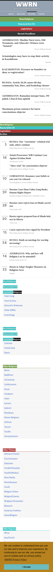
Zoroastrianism (11, 436)
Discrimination (11, 459)
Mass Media (9, 477)
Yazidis (7, 431)
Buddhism (8, 375)
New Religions (26, 19)
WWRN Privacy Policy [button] (16, 559)
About (11, 14)
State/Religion (10, 515)
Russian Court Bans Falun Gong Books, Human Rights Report (28, 191)
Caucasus (8, 343)
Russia (7, 353)
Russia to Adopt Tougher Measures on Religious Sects (27, 268)
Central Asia (9, 348)
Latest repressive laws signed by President (29, 230)
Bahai (7, 370)
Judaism (7, 408)
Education (8, 463)
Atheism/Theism (11, 454)
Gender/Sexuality (12, 468)
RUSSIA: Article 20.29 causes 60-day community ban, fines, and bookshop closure (25, 84)
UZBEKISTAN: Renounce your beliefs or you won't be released (29, 177)
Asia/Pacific (9, 538)
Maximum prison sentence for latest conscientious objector (21, 110)
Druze (7, 389)
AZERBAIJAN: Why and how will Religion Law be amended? (26, 255)
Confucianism (10, 384)
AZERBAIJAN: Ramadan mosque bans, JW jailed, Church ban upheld (25, 97)
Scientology (9, 315)
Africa (6, 533)
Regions (31, 14)
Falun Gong (9, 296)
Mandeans (9, 413)
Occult (7, 487)
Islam (6, 398)
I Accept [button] (26, 567)
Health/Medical (11, 473)
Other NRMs (10, 310)
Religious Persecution (13, 501)
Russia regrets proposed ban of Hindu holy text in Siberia (30, 218)
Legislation (26, 29)
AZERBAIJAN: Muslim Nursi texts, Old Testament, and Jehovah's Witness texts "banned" (23, 43)
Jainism (7, 403)
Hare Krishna (10, 301)
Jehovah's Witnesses (13, 305)
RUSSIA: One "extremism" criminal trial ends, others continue (29, 143)
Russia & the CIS (26, 24)
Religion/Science (11, 496)
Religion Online (11, 492)
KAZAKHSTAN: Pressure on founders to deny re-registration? (24, 71)
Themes (41, 14)
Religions (21, 14)
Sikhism (8, 422)
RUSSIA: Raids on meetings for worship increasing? (28, 241)
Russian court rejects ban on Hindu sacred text (29, 204)
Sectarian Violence (12, 510)
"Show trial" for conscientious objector (28, 166)
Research (8, 506)
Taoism (7, 427)
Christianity (9, 380)
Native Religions (11, 417)
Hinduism (8, 394)
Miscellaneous (10, 482)
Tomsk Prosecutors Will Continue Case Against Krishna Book (28, 156)
